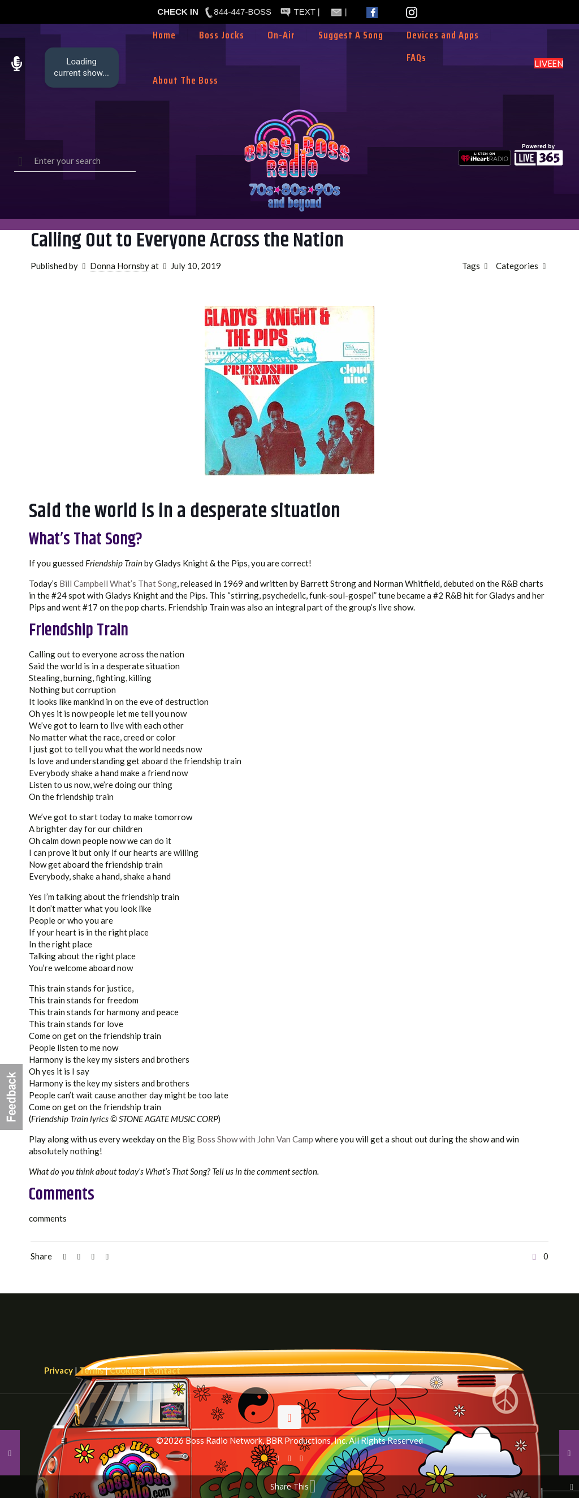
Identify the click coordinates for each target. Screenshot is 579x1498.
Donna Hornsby (119, 266)
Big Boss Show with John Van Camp (247, 1139)
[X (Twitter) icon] (290, 1458)
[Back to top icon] (289, 1417)
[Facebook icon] (278, 1458)
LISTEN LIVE (548, 63)
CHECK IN (177, 11)
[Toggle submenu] (281, 52)
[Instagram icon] (301, 1458)
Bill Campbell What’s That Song (118, 583)
